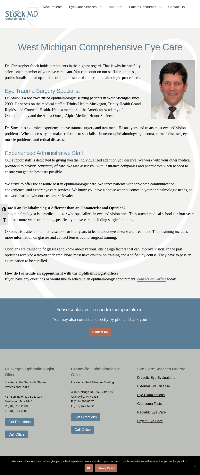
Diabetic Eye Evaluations (156, 379)
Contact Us (66, 21)
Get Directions (19, 423)
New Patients (68, 7)
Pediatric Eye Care (151, 413)
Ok (88, 468)
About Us (131, 7)
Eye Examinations (151, 396)
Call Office (16, 435)
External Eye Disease (153, 387)
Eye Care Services (98, 7)
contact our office (151, 280)
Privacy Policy (106, 468)
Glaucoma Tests (149, 405)
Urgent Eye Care (150, 422)
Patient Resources (158, 7)
